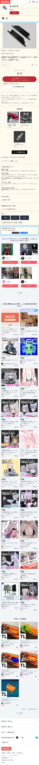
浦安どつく (9, 258)
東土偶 (11, 9)
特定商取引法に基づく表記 (8, 206)
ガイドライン (4, 755)
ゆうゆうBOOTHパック (18, 178)
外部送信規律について (6, 757)
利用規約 (9, 752)
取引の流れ (6, 196)
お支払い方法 (6, 200)
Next (36, 35)
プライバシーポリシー (14, 755)
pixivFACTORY (4, 189)
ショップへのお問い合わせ (8, 209)
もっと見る (19, 294)
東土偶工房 (19, 109)
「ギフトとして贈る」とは (10, 161)
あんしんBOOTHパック (6, 178)
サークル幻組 (28, 258)
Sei (26, 281)
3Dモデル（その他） (14, 50)
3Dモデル (3, 50)
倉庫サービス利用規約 (17, 752)
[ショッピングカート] (33, 2)
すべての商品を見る (20, 152)
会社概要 (3, 752)
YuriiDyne (8, 281)
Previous (2, 35)
